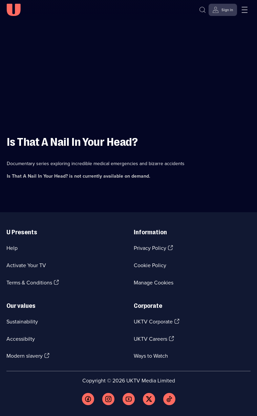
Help (12, 248)
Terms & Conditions (29, 282)
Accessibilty (20, 339)
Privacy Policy (150, 248)
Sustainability (22, 321)
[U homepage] (13, 10)
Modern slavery (24, 356)
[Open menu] (244, 10)
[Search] (202, 10)
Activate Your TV (26, 265)
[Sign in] (223, 10)
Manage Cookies (153, 282)
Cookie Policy (150, 265)
